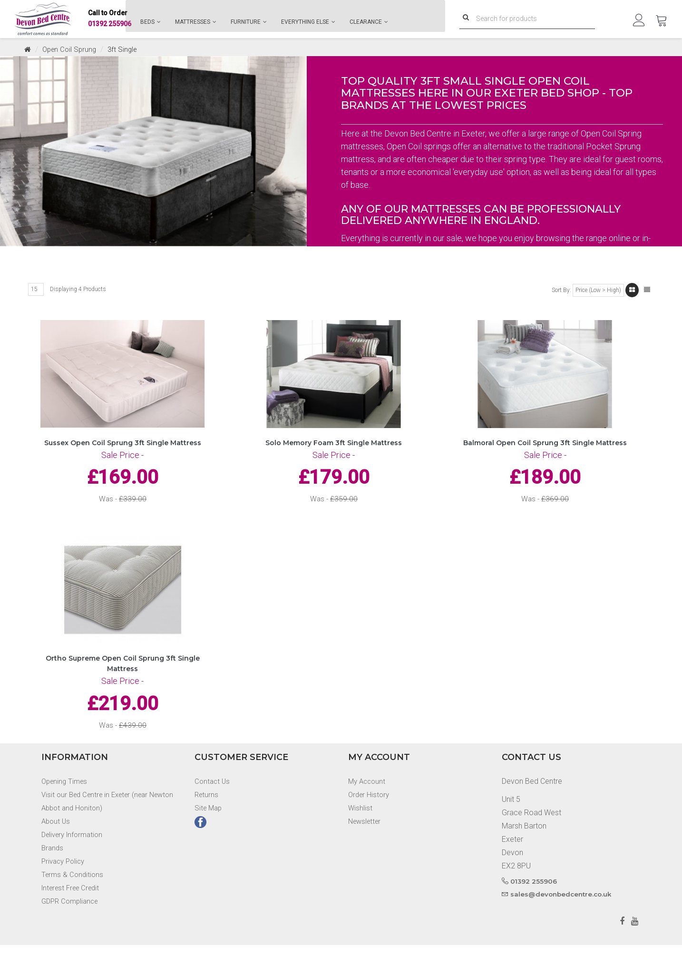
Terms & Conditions (73, 894)
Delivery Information (74, 854)
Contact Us (213, 801)
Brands (53, 867)
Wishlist (360, 827)
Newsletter (366, 841)
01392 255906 (109, 19)
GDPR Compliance (72, 921)
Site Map (209, 827)
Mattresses (195, 22)
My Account (368, 801)
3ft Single (126, 49)
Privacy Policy (64, 881)
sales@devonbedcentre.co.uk (562, 914)
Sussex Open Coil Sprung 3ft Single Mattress (122, 448)
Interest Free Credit (73, 907)
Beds (150, 22)
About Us (56, 841)
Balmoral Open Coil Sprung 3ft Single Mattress (545, 448)
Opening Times (66, 801)
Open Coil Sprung (71, 49)
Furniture (249, 22)
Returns (207, 814)
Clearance (369, 22)
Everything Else (308, 22)
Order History (370, 814)
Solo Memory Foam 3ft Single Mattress (333, 448)
